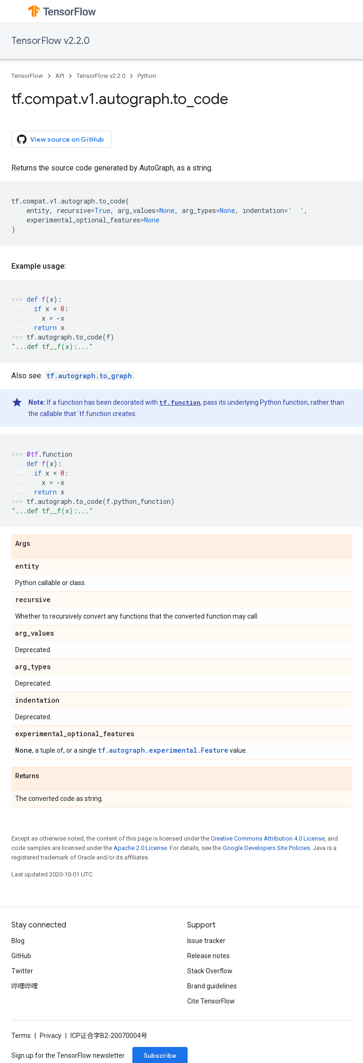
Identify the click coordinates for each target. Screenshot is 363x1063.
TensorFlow (27, 75)
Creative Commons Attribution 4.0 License (268, 838)
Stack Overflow (210, 971)
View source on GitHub (60, 139)
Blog (18, 940)
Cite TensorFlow (211, 1001)
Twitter (22, 971)
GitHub (21, 956)
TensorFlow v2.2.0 (50, 41)
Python (147, 75)
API (59, 75)
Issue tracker (206, 940)
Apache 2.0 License (140, 847)
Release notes (208, 956)
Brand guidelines (212, 986)
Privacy (50, 1035)
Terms (21, 1035)
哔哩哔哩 (24, 986)
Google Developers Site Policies (266, 847)
